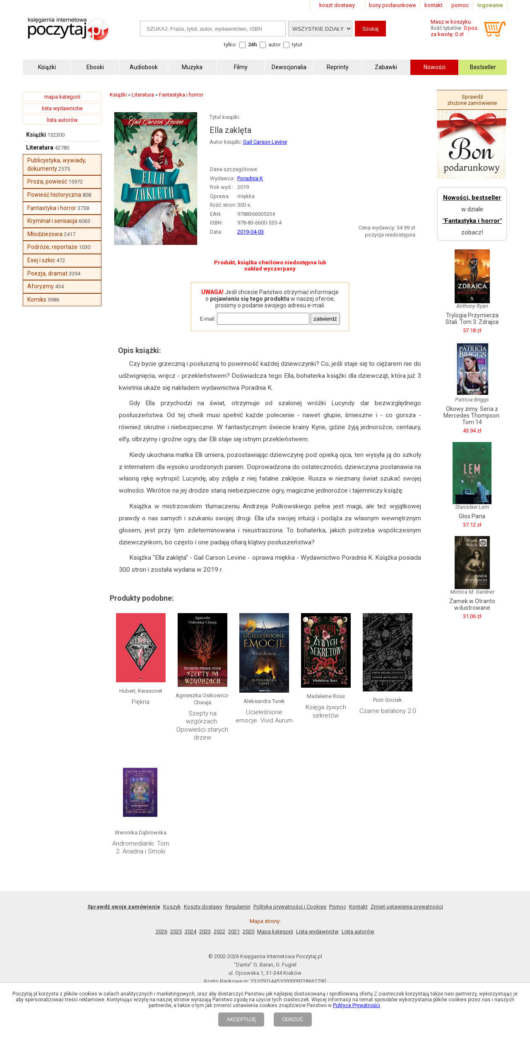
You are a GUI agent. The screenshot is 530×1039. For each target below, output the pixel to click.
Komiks (36, 299)
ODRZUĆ (292, 1019)
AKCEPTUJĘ (241, 1019)
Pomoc (337, 907)
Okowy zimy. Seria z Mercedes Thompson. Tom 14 (472, 415)
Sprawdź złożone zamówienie (472, 100)
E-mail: (208, 319)
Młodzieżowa (45, 234)
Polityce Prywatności (356, 1005)
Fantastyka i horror (51, 208)
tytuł (297, 44)
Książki (36, 134)
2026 (161, 931)
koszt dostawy (337, 5)
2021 (234, 931)
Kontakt (358, 907)
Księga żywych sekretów (326, 711)
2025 (176, 931)
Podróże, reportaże (52, 247)
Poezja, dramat (47, 273)
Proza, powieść (47, 181)
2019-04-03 (250, 232)
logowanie (490, 5)
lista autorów (62, 120)
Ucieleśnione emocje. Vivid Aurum (264, 716)
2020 (248, 931)
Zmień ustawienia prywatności (407, 907)
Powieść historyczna (54, 194)
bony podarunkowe (392, 5)
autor (274, 44)
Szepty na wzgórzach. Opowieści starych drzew (202, 726)
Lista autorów (358, 931)
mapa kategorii (62, 97)
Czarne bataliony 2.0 (387, 711)
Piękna (140, 702)
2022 (219, 931)
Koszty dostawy (203, 907)
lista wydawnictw (62, 108)
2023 (205, 931)
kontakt (433, 5)
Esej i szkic (41, 260)
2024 (190, 931)
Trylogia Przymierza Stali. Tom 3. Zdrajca (472, 318)
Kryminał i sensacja (52, 220)
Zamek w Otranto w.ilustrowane (472, 604)
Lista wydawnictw (317, 931)
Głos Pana (472, 516)
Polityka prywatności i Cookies (289, 907)
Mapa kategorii (275, 931)
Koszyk (172, 907)
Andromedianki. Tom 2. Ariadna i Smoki (140, 847)
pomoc (460, 5)
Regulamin (238, 907)
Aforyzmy (40, 286)
